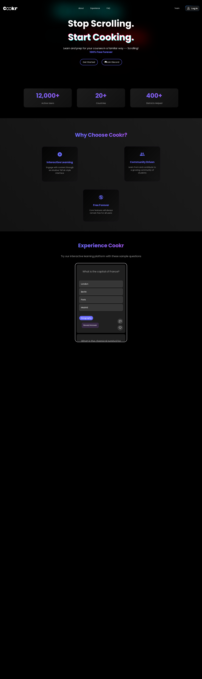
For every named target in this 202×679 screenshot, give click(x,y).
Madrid (84, 309)
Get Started (89, 63)
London (84, 285)
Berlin (84, 293)
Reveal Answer (90, 326)
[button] (192, 8)
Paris (83, 301)
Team (176, 8)
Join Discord (111, 63)
